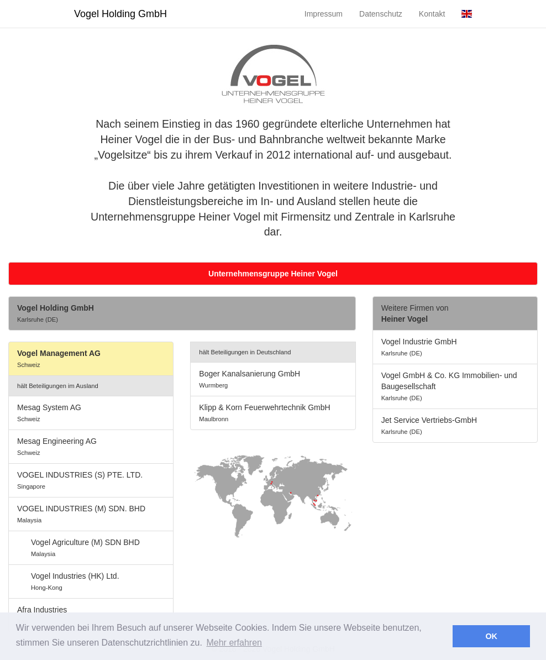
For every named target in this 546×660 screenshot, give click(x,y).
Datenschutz (380, 13)
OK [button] (491, 636)
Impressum (324, 13)
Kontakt (432, 13)
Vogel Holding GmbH (120, 13)
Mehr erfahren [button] (234, 642)
